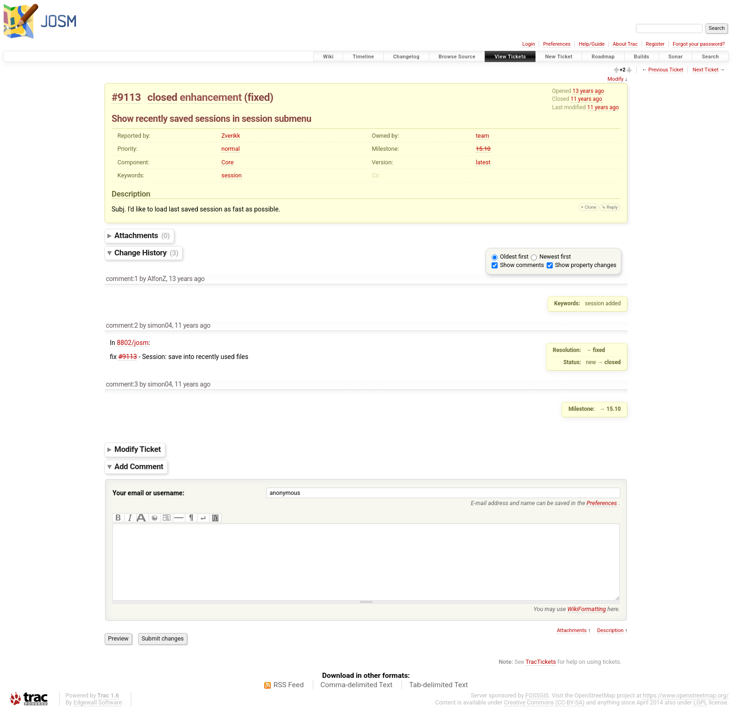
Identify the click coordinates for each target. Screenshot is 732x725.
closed (162, 97)
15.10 (483, 148)
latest (483, 162)
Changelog (406, 57)
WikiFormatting (586, 622)
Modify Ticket (137, 449)
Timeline (363, 57)
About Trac (625, 44)
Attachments (142, 235)
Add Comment (138, 466)
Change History (146, 252)
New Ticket (559, 57)
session (231, 175)
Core (227, 162)
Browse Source (457, 57)
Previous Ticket (665, 70)
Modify (615, 79)
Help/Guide (592, 44)
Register (655, 44)
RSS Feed (289, 699)
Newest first (554, 256)
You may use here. (577, 622)
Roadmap (603, 57)
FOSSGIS (537, 709)
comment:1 (122, 278)
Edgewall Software (97, 716)
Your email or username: (148, 493)
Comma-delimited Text (356, 699)
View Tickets (510, 57)
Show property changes (586, 264)
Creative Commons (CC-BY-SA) (544, 716)
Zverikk (230, 135)
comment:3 (122, 384)
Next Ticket (705, 70)
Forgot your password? (699, 44)
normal (230, 148)
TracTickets (541, 675)
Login (528, 44)
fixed (258, 97)
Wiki (328, 57)
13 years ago (588, 91)
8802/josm (132, 342)
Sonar (676, 57)
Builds (641, 57)
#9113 (126, 97)
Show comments (522, 264)
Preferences (556, 44)
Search (710, 57)
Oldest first (514, 256)
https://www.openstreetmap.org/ (686, 709)
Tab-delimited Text (438, 699)
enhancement (211, 97)
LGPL (700, 716)
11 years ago (586, 99)
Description (610, 644)
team (482, 135)
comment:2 (122, 325)
